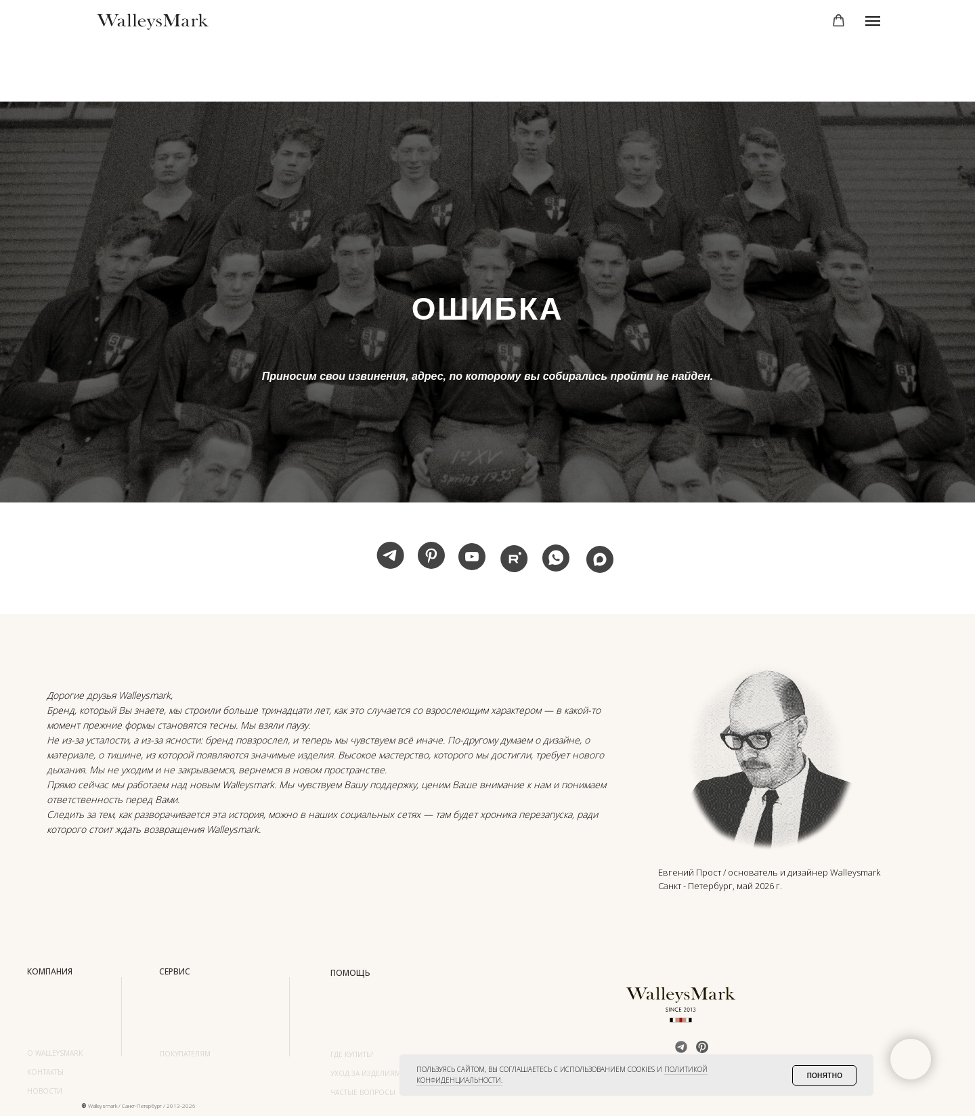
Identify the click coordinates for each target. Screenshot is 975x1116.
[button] (838, 20)
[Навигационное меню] (872, 21)
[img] (771, 752)
